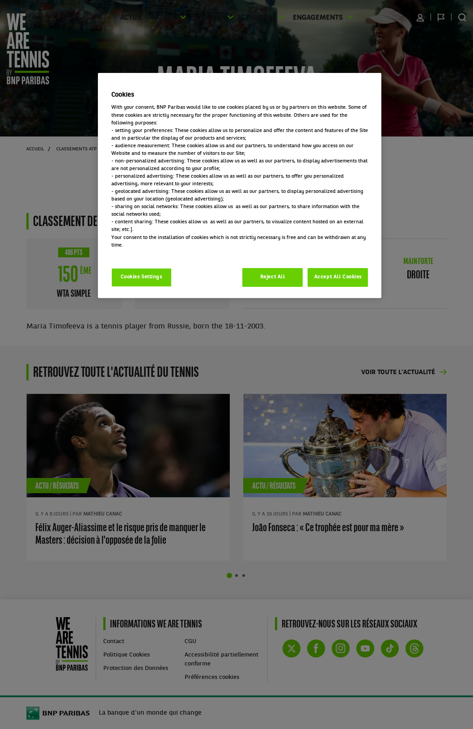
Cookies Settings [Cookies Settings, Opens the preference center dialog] (141, 277)
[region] (240, 185)
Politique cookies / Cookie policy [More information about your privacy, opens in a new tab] (151, 253)
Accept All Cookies (338, 277)
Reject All (272, 277)
